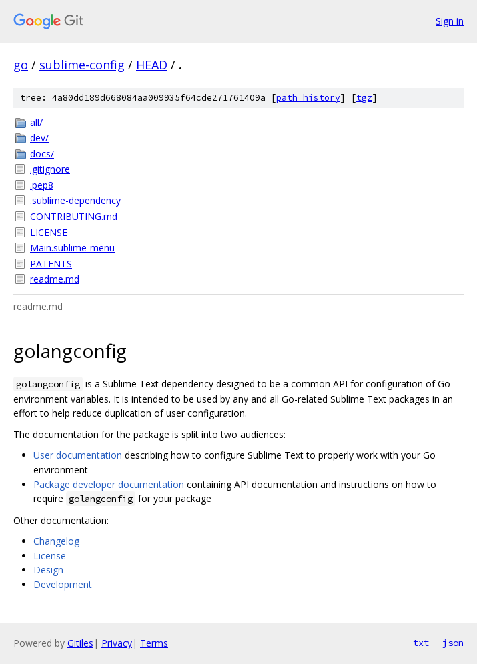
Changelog (56, 541)
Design (48, 569)
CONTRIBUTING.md (73, 216)
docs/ (42, 153)
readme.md (54, 279)
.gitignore (50, 169)
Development (62, 584)
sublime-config (82, 65)
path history (308, 97)
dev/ (39, 137)
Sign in (450, 21)
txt (421, 643)
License (49, 555)
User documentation (77, 455)
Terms (154, 643)
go (20, 65)
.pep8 (41, 185)
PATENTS (51, 263)
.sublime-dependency (75, 200)
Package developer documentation (108, 484)
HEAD (151, 65)
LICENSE (48, 232)
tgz (364, 97)
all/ (36, 122)
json (453, 643)
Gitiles (80, 643)
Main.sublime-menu (72, 247)
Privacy (116, 643)
